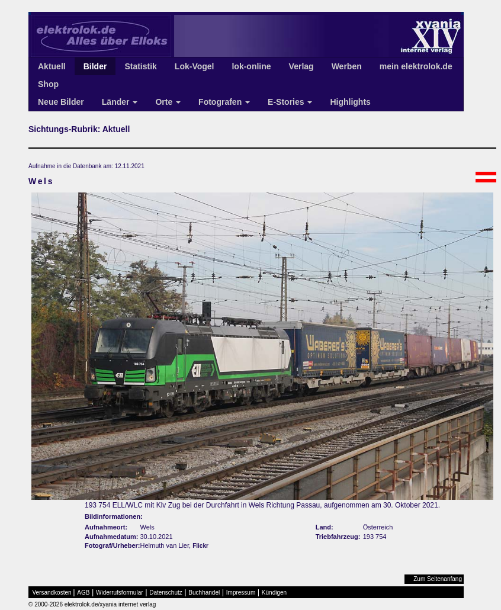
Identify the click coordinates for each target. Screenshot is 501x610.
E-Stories (290, 102)
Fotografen (224, 102)
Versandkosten (52, 592)
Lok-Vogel (194, 66)
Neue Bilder (61, 102)
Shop (48, 84)
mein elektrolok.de (416, 66)
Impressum (240, 592)
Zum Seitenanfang (437, 579)
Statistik (140, 66)
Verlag (301, 66)
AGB (83, 592)
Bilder (95, 66)
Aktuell (52, 66)
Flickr (200, 545)
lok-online (251, 66)
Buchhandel (204, 592)
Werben (347, 66)
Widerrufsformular (119, 592)
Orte (168, 102)
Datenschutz (165, 592)
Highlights (350, 102)
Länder (120, 102)
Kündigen (274, 592)
